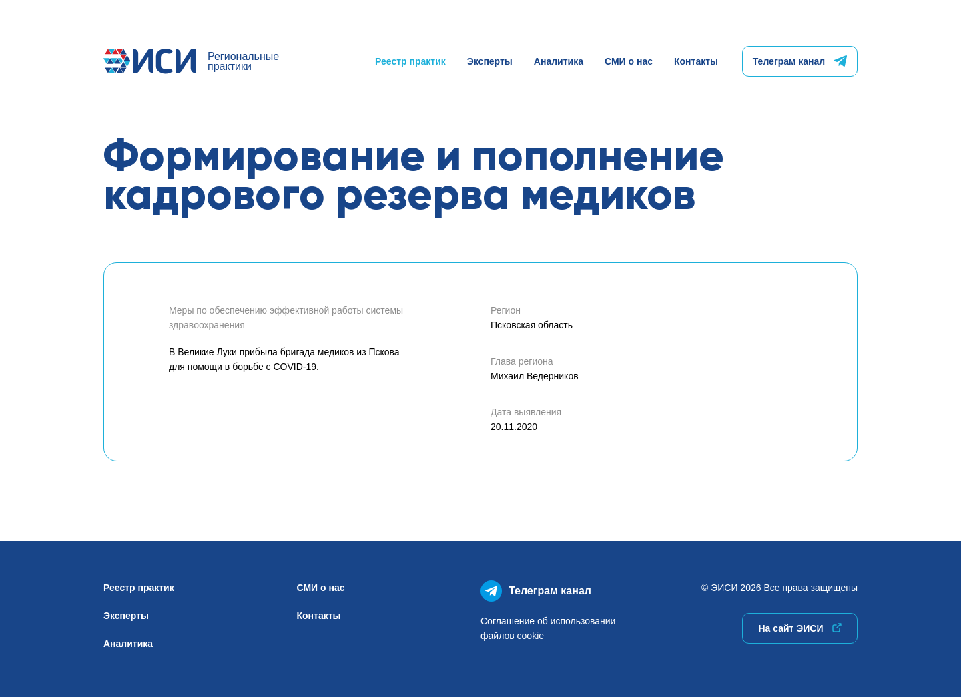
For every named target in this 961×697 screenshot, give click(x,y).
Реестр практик (410, 61)
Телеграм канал (800, 61)
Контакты (696, 61)
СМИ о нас (629, 61)
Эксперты (490, 61)
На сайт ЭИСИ (799, 628)
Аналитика (558, 61)
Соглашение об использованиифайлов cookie (547, 628)
